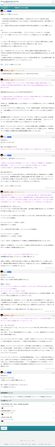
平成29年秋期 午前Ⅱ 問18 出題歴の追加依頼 (27, 405)
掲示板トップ (4, 5)
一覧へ (4, 428)
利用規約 (6, 444)
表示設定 (34, 444)
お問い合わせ (47, 444)
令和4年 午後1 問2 (27, 419)
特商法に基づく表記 (26, 444)
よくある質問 (40, 444)
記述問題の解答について (27, 412)
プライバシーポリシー (15, 444)
